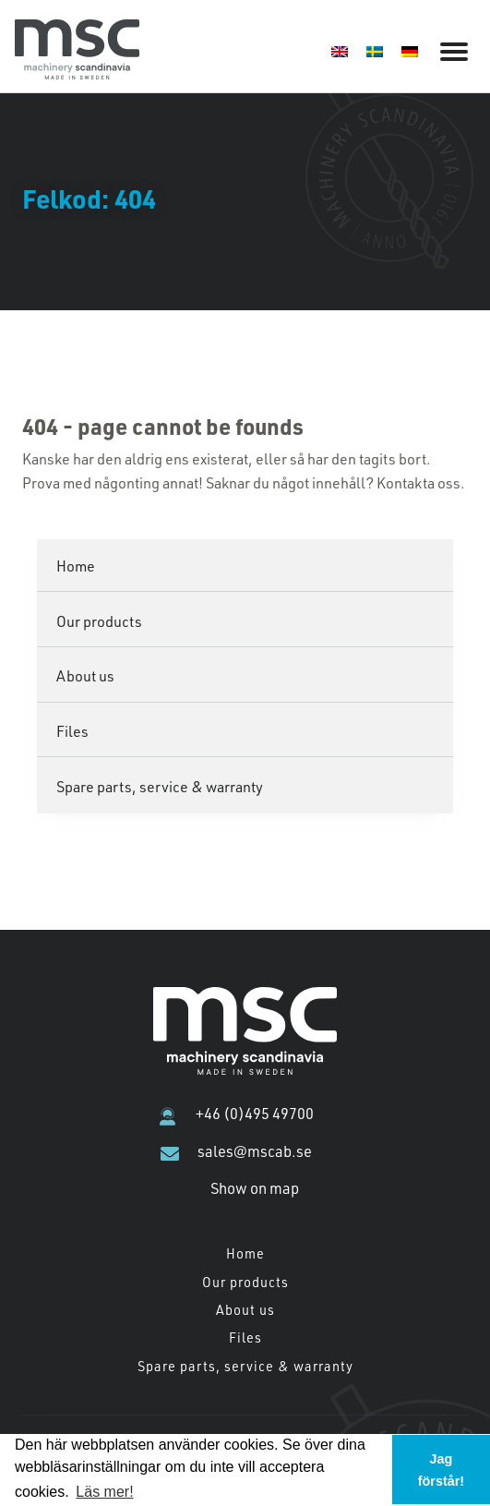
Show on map (254, 1188)
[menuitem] (339, 50)
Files (72, 731)
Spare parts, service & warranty (159, 786)
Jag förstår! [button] (441, 1470)
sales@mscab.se (254, 1151)
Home (75, 565)
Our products (99, 621)
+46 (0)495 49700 (255, 1113)
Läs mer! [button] (104, 1492)
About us (85, 675)
